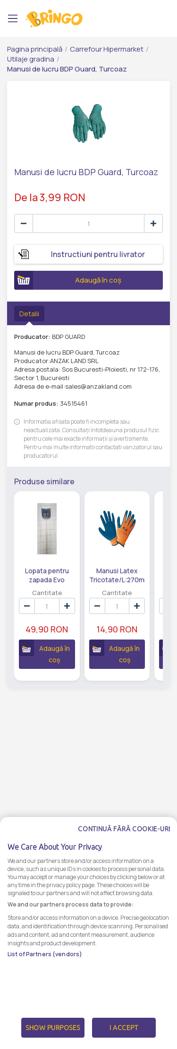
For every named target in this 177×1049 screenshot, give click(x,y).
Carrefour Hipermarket (106, 49)
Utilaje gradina (30, 59)
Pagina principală (34, 49)
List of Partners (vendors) (45, 972)
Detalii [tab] (29, 313)
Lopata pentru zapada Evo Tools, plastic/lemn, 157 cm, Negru (47, 574)
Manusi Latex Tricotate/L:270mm (117, 574)
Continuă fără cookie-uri (124, 847)
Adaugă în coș (67, 280)
